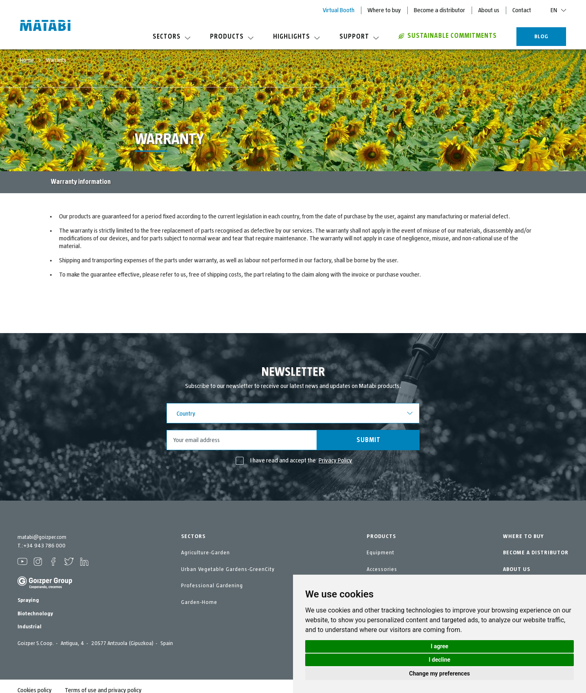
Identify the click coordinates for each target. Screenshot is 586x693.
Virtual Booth (338, 10)
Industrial (29, 627)
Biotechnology (35, 614)
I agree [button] (439, 646)
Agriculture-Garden (205, 553)
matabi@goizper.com (41, 537)
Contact (521, 10)
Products (232, 36)
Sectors (171, 36)
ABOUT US (516, 569)
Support (359, 36)
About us (488, 10)
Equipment (380, 553)
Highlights (296, 36)
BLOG (541, 36)
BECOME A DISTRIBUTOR (536, 553)
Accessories (382, 569)
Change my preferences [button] (439, 673)
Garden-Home (199, 602)
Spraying (28, 600)
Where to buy (384, 10)
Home (27, 60)
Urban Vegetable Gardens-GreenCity (228, 569)
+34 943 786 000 (44, 546)
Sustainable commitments (447, 36)
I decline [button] (439, 659)
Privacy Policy (335, 460)
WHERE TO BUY (523, 536)
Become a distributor (439, 10)
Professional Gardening (212, 585)
